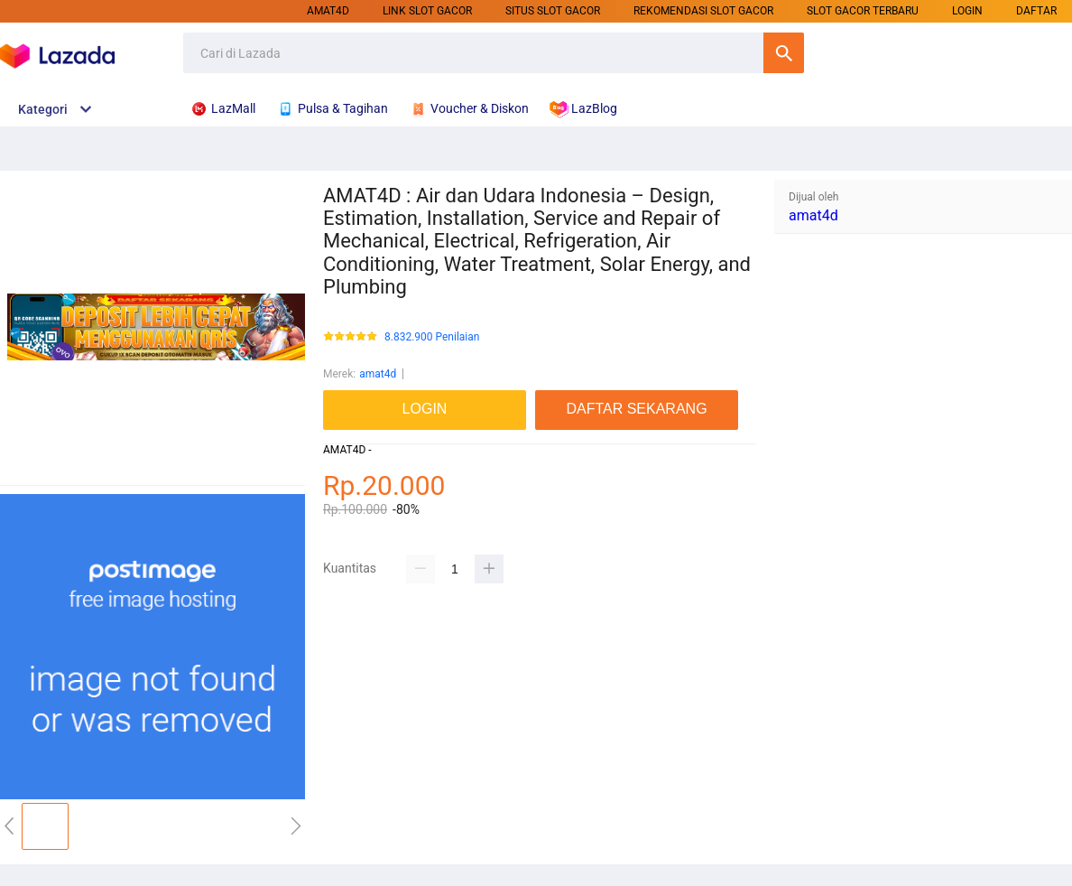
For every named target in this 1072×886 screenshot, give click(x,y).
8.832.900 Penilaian (431, 337)
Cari (783, 53)
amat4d (328, 11)
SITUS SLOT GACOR (552, 11)
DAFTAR (1036, 11)
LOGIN (967, 11)
